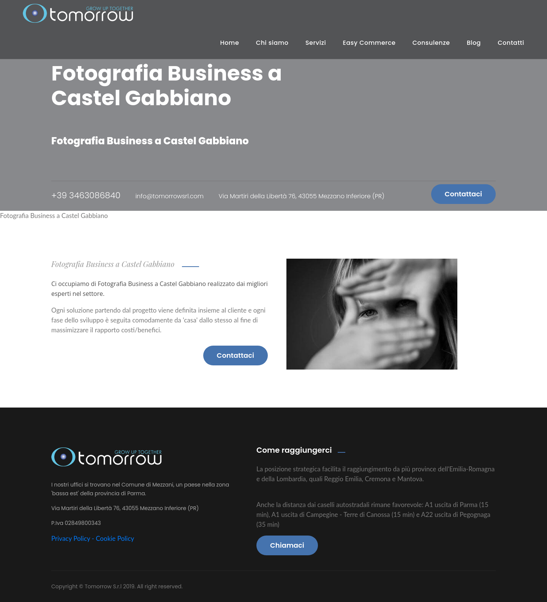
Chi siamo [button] (272, 42)
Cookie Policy (115, 538)
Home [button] (229, 42)
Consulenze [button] (431, 42)
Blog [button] (474, 42)
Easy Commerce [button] (369, 42)
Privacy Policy (70, 538)
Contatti (511, 42)
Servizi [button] (315, 42)
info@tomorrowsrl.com (169, 196)
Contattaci (463, 194)
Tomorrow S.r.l (104, 586)
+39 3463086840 (85, 195)
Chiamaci (287, 545)
